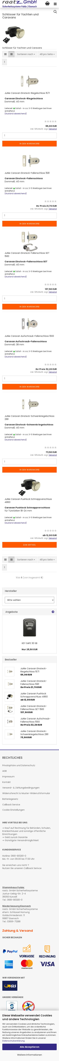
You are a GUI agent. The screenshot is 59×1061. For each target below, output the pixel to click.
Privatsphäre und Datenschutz (18, 765)
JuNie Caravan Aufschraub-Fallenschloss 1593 (29, 336)
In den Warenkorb (29, 143)
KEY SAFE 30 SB (29, 643)
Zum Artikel (29, 545)
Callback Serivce (33, 868)
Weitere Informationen (29, 1054)
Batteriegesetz (10, 799)
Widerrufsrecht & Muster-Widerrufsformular (26, 793)
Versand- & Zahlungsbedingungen (20, 787)
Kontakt (6, 782)
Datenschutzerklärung (13, 1040)
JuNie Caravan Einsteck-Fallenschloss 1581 (27, 173)
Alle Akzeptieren (29, 1046)
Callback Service (11, 804)
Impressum (8, 776)
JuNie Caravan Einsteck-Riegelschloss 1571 (27, 93)
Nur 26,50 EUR (29, 649)
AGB (4, 771)
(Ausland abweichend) (16, 113)
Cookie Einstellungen (13, 809)
